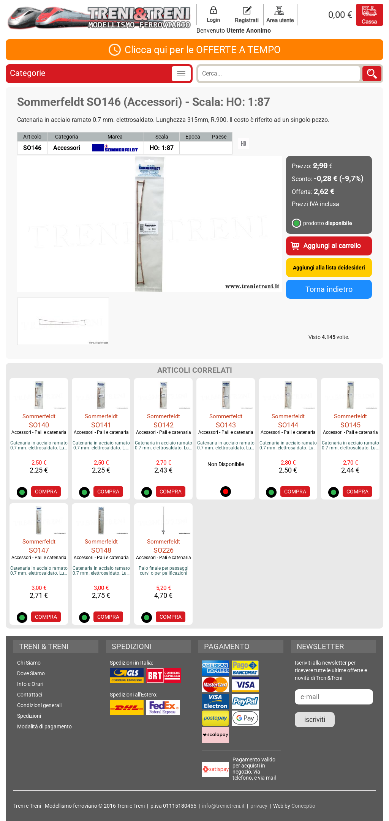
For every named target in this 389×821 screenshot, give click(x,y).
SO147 (39, 550)
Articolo (32, 137)
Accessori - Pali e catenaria (38, 432)
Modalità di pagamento (44, 726)
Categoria (66, 137)
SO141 (101, 425)
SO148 (101, 550)
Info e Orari (30, 684)
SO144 (288, 425)
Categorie (28, 73)
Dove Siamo (31, 673)
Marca (115, 137)
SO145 (350, 425)
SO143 (226, 425)
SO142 (163, 425)
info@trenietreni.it (223, 806)
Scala (161, 137)
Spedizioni (29, 716)
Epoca (192, 137)
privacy (258, 806)
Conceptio (303, 806)
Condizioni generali (39, 705)
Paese (219, 137)
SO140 (39, 425)
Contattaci (29, 695)
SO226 (163, 550)
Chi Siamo (29, 663)
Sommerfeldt (38, 416)
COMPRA (46, 492)
